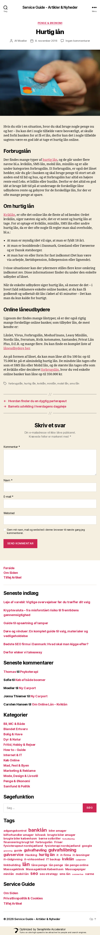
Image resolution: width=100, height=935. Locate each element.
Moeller (22, 40)
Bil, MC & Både (14, 724)
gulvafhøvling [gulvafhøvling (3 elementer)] (35, 850)
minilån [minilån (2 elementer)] (8, 874)
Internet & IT (12, 755)
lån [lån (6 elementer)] (26, 864)
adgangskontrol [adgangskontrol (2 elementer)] (15, 830)
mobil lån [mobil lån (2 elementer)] (22, 874)
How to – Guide (14, 750)
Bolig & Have (13, 734)
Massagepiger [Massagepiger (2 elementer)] (75, 869)
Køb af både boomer (30, 680)
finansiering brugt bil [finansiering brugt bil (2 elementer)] (18, 842)
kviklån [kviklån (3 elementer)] (68, 859)
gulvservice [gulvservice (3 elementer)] (13, 855)
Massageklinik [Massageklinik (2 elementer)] (13, 869)
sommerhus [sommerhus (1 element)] (77, 874)
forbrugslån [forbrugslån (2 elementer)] (44, 842)
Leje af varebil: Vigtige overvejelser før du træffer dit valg (46, 602)
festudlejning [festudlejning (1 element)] (68, 839)
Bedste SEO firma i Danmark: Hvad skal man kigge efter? (45, 644)
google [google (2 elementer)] (87, 845)
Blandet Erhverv (15, 729)
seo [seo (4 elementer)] (34, 873)
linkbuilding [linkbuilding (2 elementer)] (12, 865)
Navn (7, 480)
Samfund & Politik (16, 786)
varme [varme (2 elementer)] (89, 874)
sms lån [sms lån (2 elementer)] (65, 874)
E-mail (8, 496)
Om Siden (10, 573)
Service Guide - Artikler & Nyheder (50, 7)
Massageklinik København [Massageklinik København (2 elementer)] (45, 869)
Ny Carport (27, 688)
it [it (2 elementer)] (57, 855)
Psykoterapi (29, 672)
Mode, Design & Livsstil (20, 776)
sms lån (74, 383)
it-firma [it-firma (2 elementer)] (65, 855)
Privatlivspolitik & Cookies (23, 898)
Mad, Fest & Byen (16, 765)
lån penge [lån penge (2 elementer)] (56, 865)
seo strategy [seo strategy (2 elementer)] (49, 874)
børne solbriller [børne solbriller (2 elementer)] (50, 838)
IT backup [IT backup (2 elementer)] (53, 859)
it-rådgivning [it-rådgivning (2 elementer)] (13, 859)
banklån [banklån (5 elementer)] (37, 830)
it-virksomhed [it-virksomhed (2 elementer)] (34, 859)
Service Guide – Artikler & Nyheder (37, 919)
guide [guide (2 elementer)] (18, 850)
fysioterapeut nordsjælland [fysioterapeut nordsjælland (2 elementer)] (23, 845)
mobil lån (62, 383)
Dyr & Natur (12, 739)
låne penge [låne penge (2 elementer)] (39, 865)
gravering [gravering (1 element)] (7, 851)
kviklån (41, 383)
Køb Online (11, 760)
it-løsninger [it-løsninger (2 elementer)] (81, 855)
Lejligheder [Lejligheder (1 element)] (81, 860)
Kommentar (11, 446)
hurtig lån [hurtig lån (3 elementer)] (47, 855)
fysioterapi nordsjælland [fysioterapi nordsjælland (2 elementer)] (62, 845)
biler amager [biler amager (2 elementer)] (57, 830)
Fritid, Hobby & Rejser (19, 744)
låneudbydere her (16, 348)
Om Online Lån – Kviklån (49, 704)
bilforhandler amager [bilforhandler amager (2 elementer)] (18, 835)
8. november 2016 (46, 40)
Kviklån (9, 215)
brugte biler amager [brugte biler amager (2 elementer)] (61, 835)
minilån (51, 383)
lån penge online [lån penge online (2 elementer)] (76, 865)
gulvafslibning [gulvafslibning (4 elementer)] (62, 850)
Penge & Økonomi (50, 23)
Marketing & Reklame (19, 770)
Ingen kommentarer (78, 40)
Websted (9, 513)
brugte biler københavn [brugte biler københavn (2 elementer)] (20, 838)
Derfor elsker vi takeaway (22, 652)
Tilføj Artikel (12, 577)
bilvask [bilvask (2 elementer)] (40, 835)
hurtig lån (50, 160)
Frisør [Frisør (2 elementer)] (58, 842)
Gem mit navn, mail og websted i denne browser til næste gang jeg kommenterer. (46, 531)
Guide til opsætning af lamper (25, 623)
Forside (8, 568)
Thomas (9, 672)
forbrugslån (50, 370)
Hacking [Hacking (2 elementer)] (31, 855)
